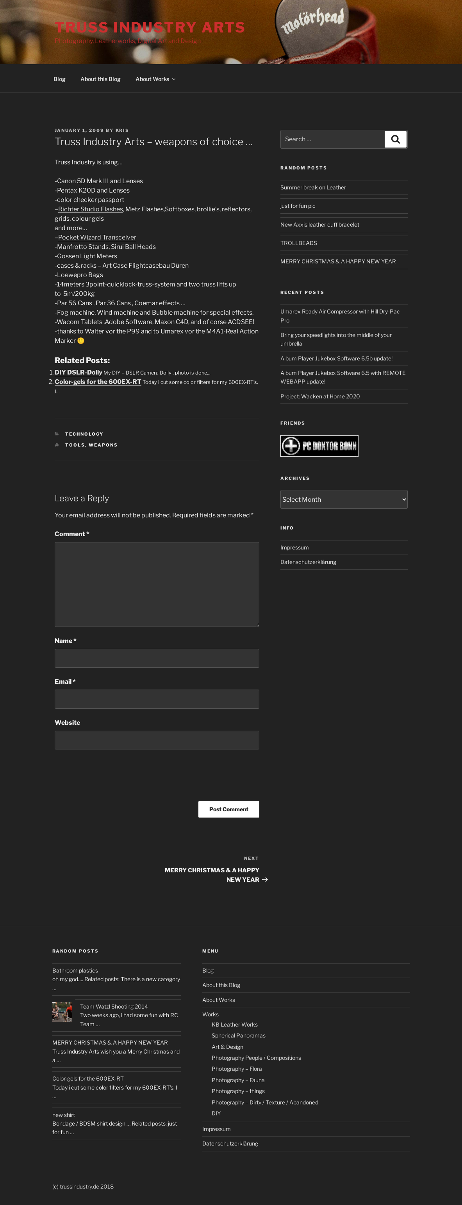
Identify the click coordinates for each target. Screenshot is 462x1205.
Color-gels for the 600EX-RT (98, 381)
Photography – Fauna (238, 1080)
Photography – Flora (237, 1068)
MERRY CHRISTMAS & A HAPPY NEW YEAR (338, 261)
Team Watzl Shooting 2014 (114, 1006)
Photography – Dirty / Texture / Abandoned (265, 1102)
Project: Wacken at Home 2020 (320, 396)
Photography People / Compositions (256, 1057)
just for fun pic (298, 205)
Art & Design (227, 1046)
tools (75, 445)
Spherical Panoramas (239, 1035)
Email (65, 681)
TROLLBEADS (298, 243)
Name (66, 641)
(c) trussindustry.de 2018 (83, 1186)
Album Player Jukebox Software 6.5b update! (336, 358)
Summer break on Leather (313, 187)
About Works (156, 79)
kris (123, 130)
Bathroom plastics (75, 970)
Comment (72, 534)
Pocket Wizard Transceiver (97, 237)
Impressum (294, 547)
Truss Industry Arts (150, 27)
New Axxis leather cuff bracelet (319, 224)
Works (210, 1014)
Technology (84, 434)
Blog (60, 79)
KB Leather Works (235, 1024)
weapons (103, 445)
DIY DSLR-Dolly (78, 372)
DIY (216, 1113)
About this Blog (100, 79)
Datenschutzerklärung (308, 561)
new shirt (63, 1114)
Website (67, 722)
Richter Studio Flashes (90, 209)
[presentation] (114, 778)
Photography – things (238, 1091)
